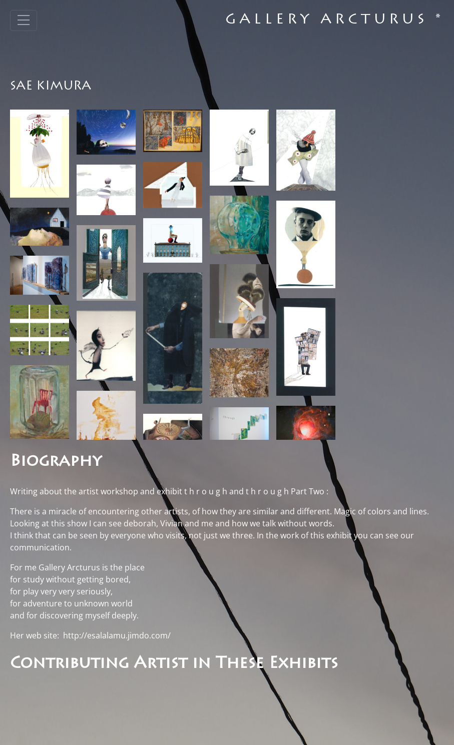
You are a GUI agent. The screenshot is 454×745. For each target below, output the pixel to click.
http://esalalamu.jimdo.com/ (117, 635)
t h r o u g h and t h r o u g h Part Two (254, 491)
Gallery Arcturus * (334, 21)
